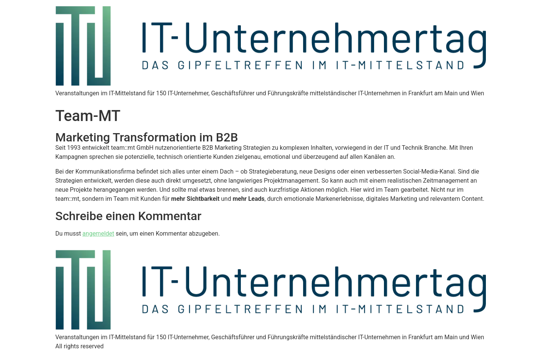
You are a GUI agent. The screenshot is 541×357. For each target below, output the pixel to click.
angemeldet (98, 233)
